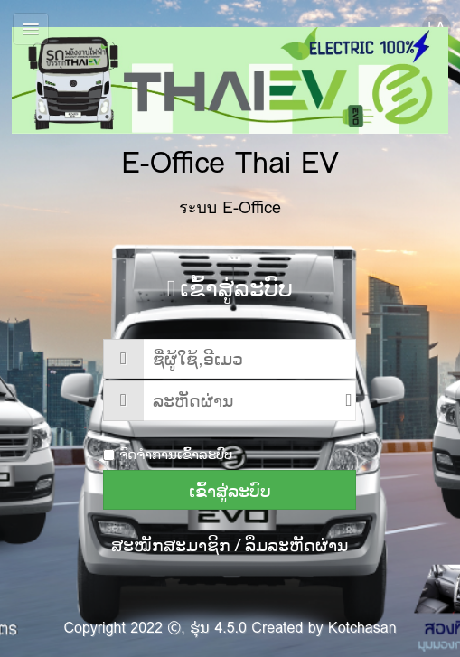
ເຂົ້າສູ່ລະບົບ (230, 490)
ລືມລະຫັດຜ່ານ (297, 544)
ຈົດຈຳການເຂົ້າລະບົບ (167, 454)
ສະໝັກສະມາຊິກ (170, 544)
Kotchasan (362, 627)
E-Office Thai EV (230, 106)
